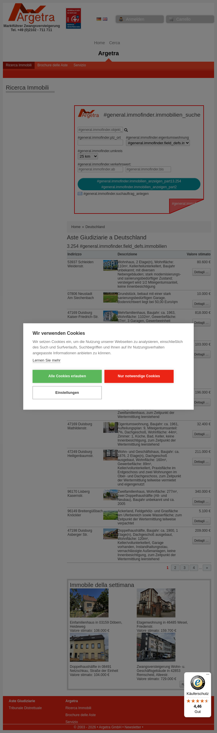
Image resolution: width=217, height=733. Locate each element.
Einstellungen (61, 392)
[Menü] (207, 675)
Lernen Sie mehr (47, 361)
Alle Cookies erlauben (61, 376)
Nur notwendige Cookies (121, 376)
